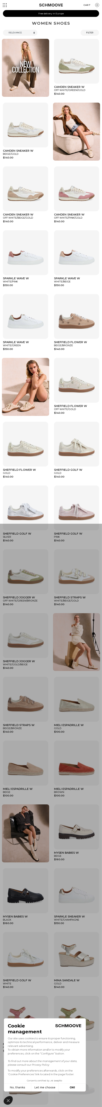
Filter (89, 32)
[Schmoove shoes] (51, 5)
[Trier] (20, 33)
